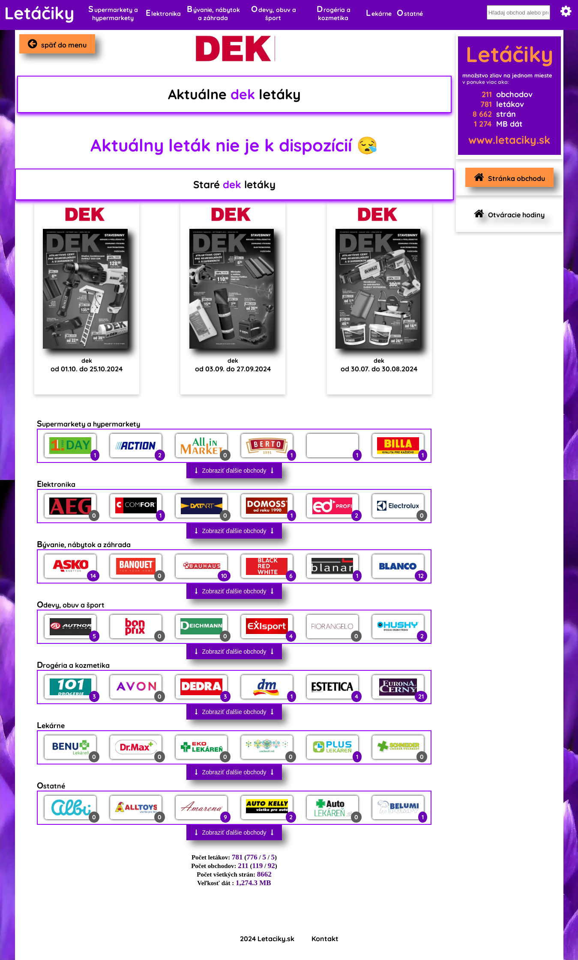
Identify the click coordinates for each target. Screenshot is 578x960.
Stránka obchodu (507, 177)
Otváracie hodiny (507, 213)
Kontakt (324, 938)
